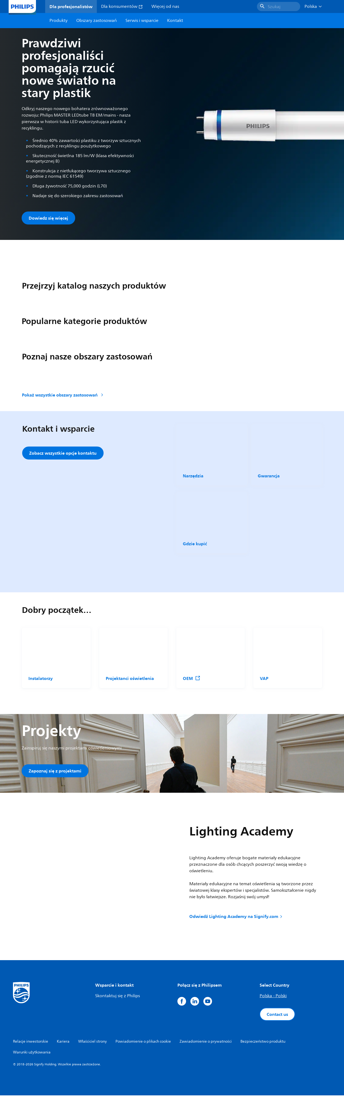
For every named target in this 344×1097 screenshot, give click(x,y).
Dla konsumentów (122, 6)
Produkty (58, 20)
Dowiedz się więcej (48, 218)
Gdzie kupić (195, 544)
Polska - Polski (273, 997)
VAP (264, 679)
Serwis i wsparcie (141, 20)
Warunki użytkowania (32, 1054)
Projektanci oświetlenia (130, 679)
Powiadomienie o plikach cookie (143, 1043)
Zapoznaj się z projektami (55, 771)
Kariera (63, 1043)
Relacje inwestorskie (30, 1043)
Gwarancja (269, 476)
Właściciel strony (92, 1043)
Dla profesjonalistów (70, 6)
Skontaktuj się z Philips (117, 997)
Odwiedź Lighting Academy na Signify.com (236, 917)
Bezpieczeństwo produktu (262, 1043)
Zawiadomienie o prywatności (206, 1043)
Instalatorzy (40, 679)
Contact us (277, 1016)
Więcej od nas (165, 6)
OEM (191, 679)
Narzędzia (193, 476)
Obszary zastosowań (96, 20)
